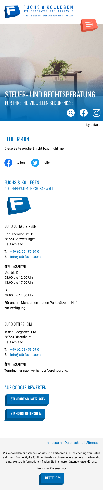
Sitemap (92, 443)
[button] (28, 399)
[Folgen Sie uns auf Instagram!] (95, 111)
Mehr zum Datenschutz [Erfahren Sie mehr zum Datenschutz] (51, 468)
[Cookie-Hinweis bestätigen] (52, 478)
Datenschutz (74, 443)
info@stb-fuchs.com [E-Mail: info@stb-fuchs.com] (25, 257)
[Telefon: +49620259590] (24, 349)
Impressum (53, 443)
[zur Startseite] (38, 12)
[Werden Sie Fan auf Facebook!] (82, 111)
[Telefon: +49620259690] (24, 251)
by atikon (93, 125)
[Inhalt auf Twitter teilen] (44, 163)
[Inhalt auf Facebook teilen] (17, 163)
